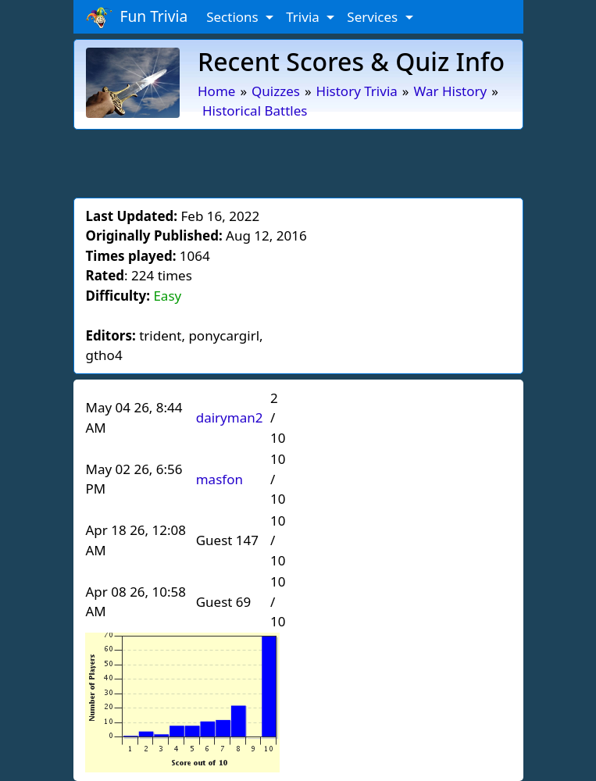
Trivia (304, 17)
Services (374, 17)
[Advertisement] (298, 160)
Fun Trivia (137, 17)
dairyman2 (229, 417)
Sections (234, 17)
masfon (219, 479)
